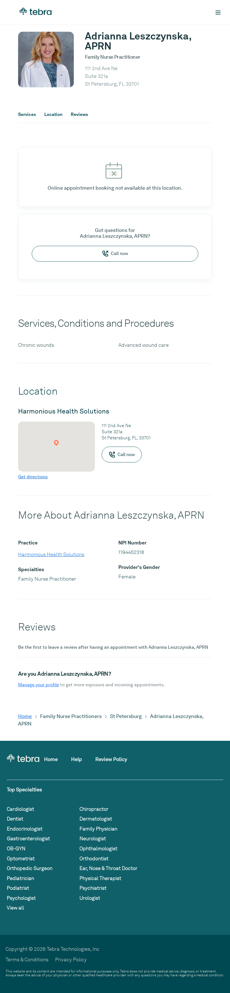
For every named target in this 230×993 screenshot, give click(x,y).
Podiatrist (18, 888)
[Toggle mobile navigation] (218, 12)
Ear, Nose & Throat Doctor (108, 868)
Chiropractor (93, 809)
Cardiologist (20, 809)
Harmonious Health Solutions (51, 554)
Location (53, 114)
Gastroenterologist (28, 838)
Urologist (89, 898)
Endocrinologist (24, 829)
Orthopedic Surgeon (29, 868)
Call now (115, 253)
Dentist (15, 819)
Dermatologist (95, 819)
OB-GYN (16, 848)
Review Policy (111, 759)
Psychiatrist (92, 888)
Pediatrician (20, 878)
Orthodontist (93, 858)
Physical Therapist (100, 878)
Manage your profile (38, 684)
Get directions (33, 476)
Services (27, 114)
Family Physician (98, 829)
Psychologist (21, 898)
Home (25, 716)
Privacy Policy (71, 959)
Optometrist (21, 858)
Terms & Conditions (27, 959)
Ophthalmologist (98, 848)
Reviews (79, 114)
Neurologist (92, 838)
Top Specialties (24, 790)
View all (15, 908)
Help (76, 759)
